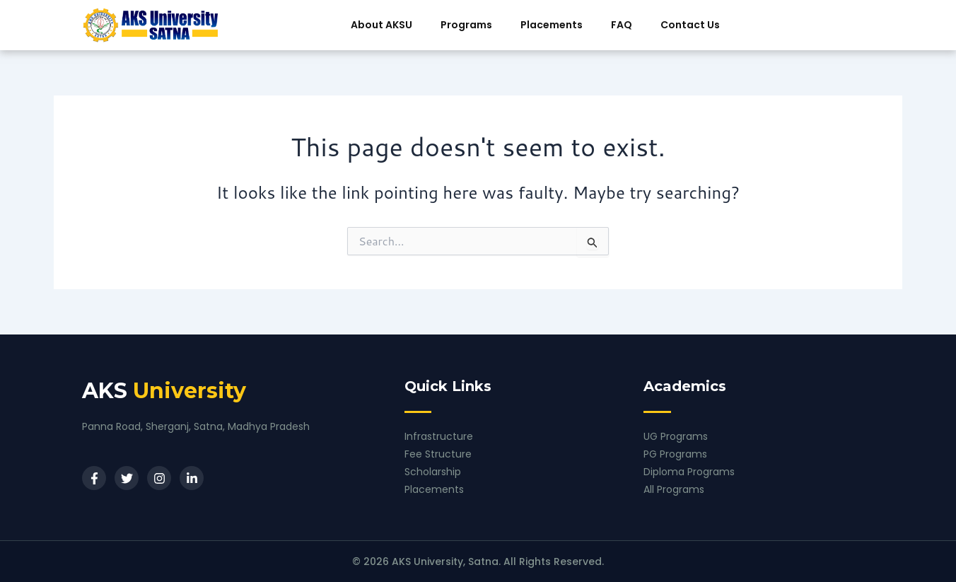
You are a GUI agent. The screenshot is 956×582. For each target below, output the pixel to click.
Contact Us (690, 25)
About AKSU (381, 25)
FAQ (621, 25)
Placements (551, 25)
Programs (466, 25)
